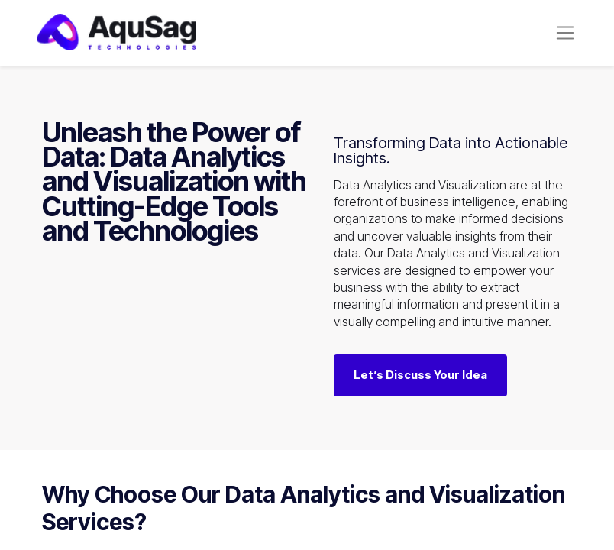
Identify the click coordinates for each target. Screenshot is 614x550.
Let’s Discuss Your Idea (420, 382)
